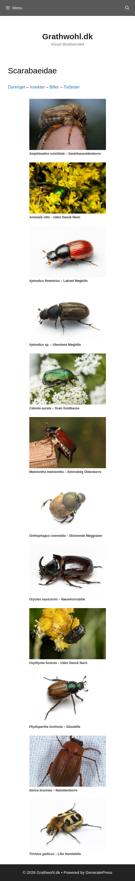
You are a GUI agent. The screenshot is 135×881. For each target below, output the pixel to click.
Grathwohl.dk (67, 36)
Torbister (71, 87)
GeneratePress (99, 872)
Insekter (37, 87)
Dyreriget (16, 87)
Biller (54, 87)
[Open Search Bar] (127, 8)
